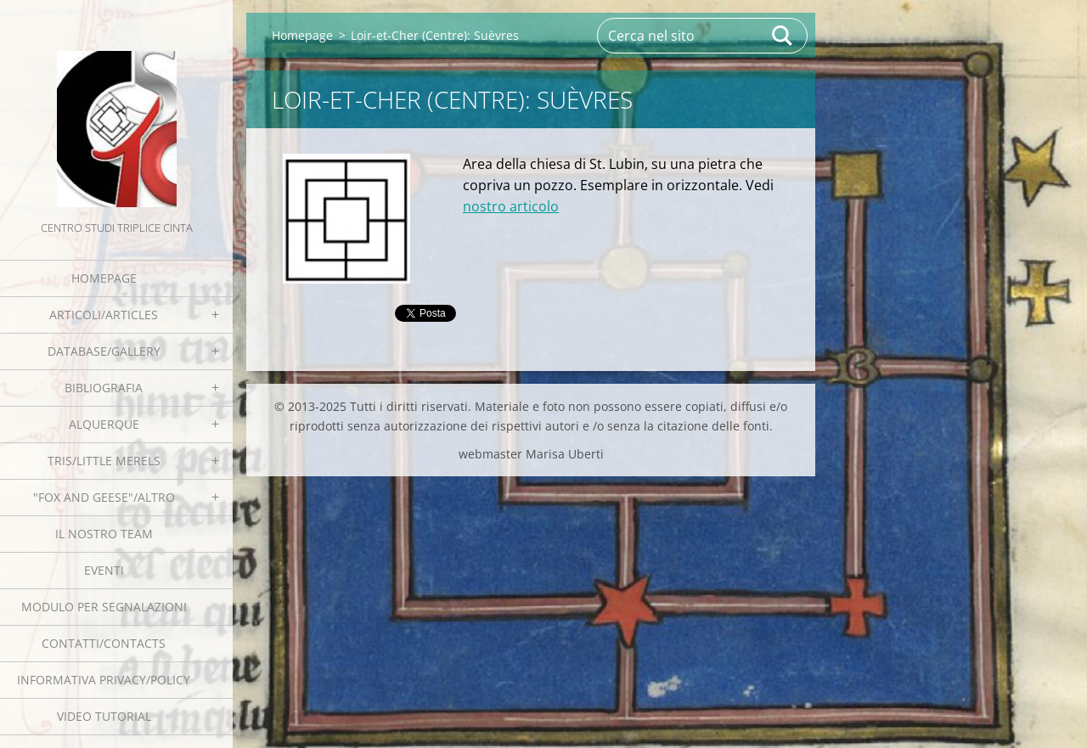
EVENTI (104, 570)
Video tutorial (104, 716)
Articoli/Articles (103, 315)
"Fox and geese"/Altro (104, 497)
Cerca (783, 35)
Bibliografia (104, 388)
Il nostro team (104, 534)
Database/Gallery (104, 351)
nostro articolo (511, 206)
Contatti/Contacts (104, 643)
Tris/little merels (104, 461)
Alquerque (104, 424)
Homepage (104, 278)
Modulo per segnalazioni (104, 607)
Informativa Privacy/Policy (103, 680)
